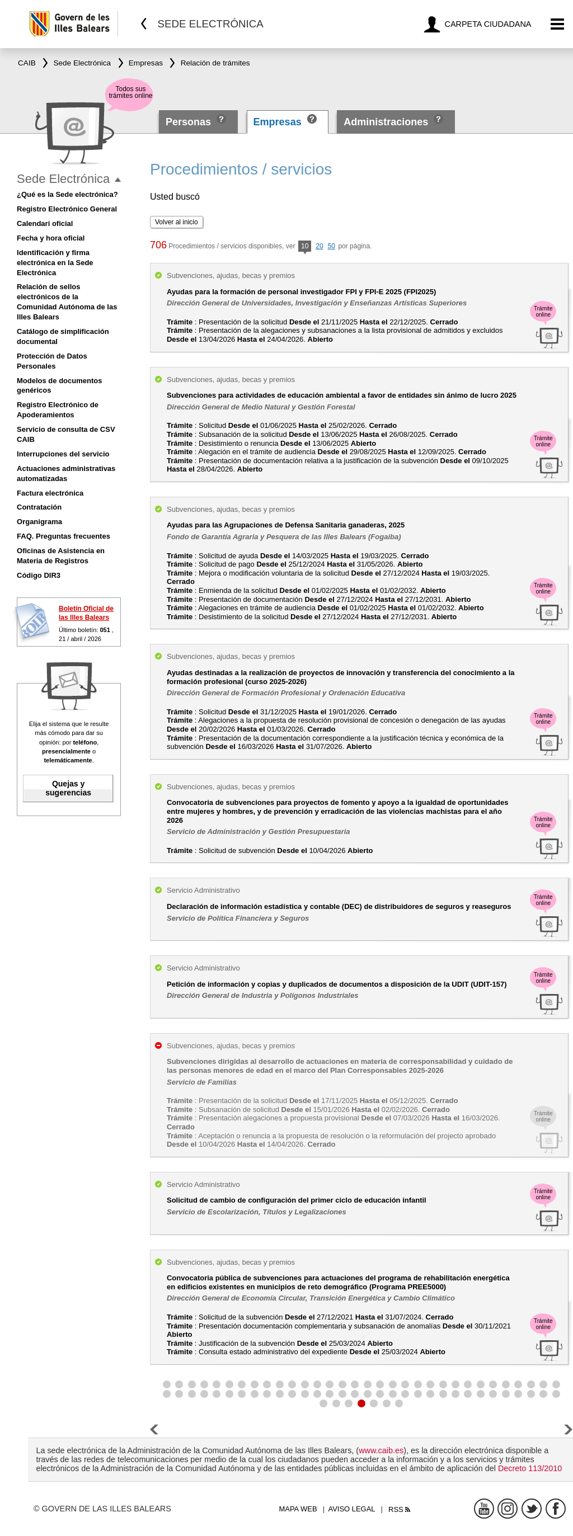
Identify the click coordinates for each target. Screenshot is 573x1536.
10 (304, 247)
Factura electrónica (50, 493)
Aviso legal (351, 1509)
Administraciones (386, 122)
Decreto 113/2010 (530, 1468)
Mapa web (298, 1509)
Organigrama (39, 521)
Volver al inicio (176, 222)
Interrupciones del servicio (63, 454)
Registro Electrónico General (67, 209)
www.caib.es (381, 1450)
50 (331, 246)
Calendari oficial (45, 223)
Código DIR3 (38, 575)
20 (319, 246)
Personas (190, 122)
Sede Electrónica (63, 179)
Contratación (39, 507)
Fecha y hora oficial (50, 238)
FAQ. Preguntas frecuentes (63, 536)
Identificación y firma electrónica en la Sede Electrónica (55, 262)
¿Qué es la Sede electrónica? (67, 194)
